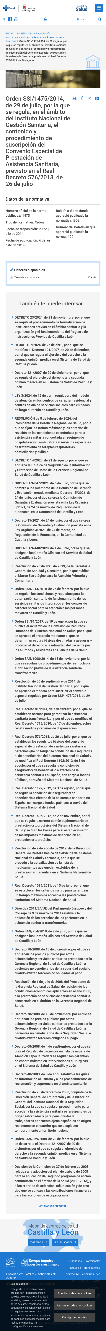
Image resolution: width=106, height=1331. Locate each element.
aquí (17, 1311)
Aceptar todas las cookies (74, 1293)
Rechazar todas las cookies (74, 1305)
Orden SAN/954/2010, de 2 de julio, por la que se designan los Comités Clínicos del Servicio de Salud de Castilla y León (53, 936)
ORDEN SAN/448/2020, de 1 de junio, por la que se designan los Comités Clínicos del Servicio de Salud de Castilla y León (53, 553)
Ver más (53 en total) (53, 1206)
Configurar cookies (74, 1317)
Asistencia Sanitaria (32, 37)
